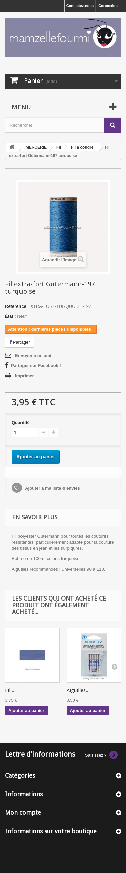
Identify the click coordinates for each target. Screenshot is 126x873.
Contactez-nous (80, 6)
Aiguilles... (78, 690)
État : (10, 316)
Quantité (21, 422)
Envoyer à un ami (33, 355)
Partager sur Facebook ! (36, 365)
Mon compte (23, 812)
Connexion (108, 6)
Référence (15, 306)
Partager (19, 342)
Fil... (9, 690)
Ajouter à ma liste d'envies (52, 488)
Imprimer (24, 375)
